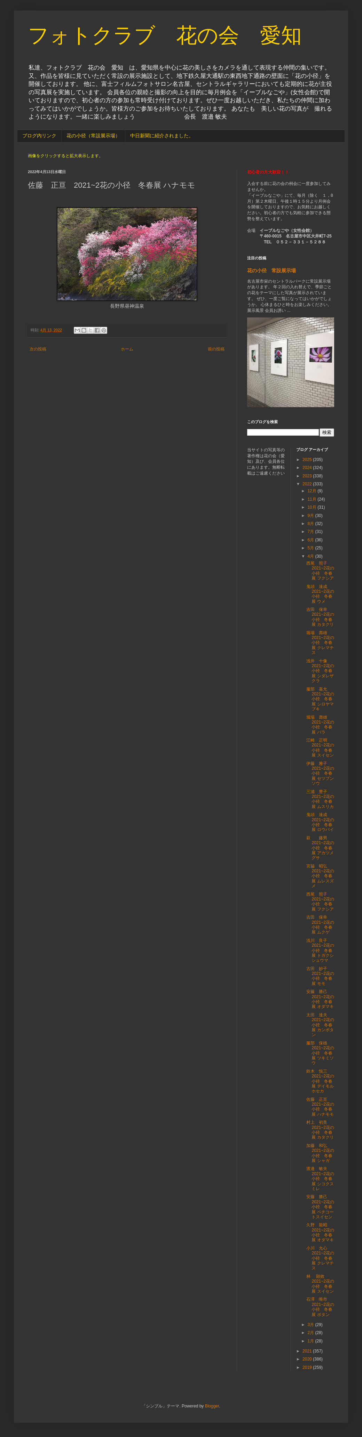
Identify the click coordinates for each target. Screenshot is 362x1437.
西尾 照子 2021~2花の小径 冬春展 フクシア (320, 571)
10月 (312, 507)
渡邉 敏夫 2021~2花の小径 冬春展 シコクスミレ (320, 1178)
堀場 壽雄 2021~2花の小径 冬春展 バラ (320, 725)
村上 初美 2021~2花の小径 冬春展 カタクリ (320, 1130)
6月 (311, 540)
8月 (311, 523)
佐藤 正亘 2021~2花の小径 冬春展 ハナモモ (320, 1107)
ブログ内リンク (39, 135)
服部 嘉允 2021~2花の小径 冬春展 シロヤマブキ (320, 699)
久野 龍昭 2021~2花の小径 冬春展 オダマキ (320, 1232)
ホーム (127, 349)
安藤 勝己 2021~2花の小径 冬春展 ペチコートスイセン (320, 1206)
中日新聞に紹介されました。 (162, 135)
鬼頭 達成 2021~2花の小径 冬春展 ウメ (320, 594)
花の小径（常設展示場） (93, 135)
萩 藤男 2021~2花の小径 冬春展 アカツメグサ (320, 848)
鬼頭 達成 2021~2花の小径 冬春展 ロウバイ (320, 822)
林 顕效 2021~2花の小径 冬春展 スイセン (320, 1284)
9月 (311, 515)
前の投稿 (216, 349)
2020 (307, 1359)
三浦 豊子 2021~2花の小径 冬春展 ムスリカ (320, 799)
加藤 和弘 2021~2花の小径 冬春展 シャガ (320, 1153)
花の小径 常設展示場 (271, 270)
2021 (307, 1351)
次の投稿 (38, 349)
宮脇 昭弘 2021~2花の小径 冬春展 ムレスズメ (320, 876)
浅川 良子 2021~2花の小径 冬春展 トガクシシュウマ (320, 950)
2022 (307, 484)
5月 (311, 548)
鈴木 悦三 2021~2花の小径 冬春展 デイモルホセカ (320, 1081)
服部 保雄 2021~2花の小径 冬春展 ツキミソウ (320, 1053)
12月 (312, 491)
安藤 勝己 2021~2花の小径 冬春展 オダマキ (320, 999)
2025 (307, 459)
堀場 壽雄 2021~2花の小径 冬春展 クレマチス (320, 642)
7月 (311, 531)
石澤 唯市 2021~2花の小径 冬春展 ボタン (320, 1307)
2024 (307, 467)
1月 (311, 1341)
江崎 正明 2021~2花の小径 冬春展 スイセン (320, 748)
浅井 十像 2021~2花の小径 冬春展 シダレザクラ (320, 671)
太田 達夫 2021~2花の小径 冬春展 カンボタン (320, 1025)
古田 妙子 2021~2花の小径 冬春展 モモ (320, 976)
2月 (311, 1332)
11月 (312, 499)
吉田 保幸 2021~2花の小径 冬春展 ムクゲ (320, 925)
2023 (307, 476)
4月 (311, 556)
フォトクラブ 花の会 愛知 (165, 35)
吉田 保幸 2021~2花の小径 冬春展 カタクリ (320, 617)
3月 (311, 1324)
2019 (307, 1367)
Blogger (212, 1406)
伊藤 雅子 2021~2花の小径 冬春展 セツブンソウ (320, 773)
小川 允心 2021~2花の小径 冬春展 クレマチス (320, 1258)
